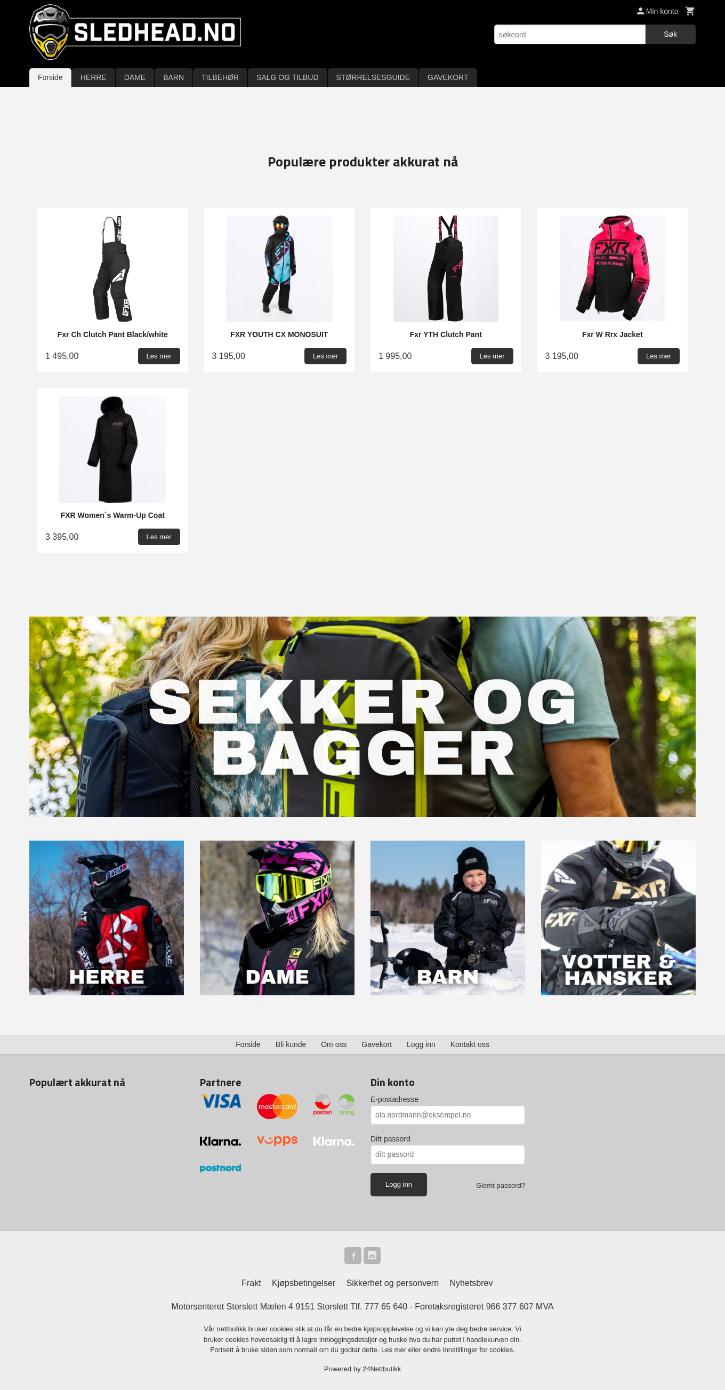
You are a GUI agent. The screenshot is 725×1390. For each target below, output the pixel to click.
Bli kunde (291, 1044)
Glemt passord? (500, 1185)
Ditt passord (390, 1139)
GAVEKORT (448, 77)
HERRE (93, 77)
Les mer (394, 1350)
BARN (173, 77)
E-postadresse (394, 1099)
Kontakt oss (469, 1044)
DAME (135, 77)
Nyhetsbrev (471, 1283)
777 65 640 (386, 1306)
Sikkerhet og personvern (393, 1283)
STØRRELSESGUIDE (373, 77)
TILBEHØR (220, 77)
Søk (670, 34)
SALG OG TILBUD (287, 77)
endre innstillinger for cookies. (469, 1350)
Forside (50, 77)
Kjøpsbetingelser (303, 1283)
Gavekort (376, 1044)
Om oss (334, 1044)
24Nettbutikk (381, 1369)
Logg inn (421, 1044)
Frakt (251, 1283)
